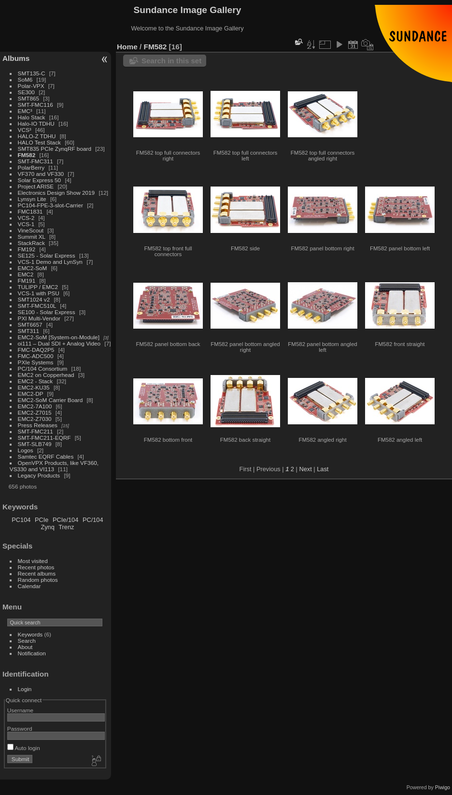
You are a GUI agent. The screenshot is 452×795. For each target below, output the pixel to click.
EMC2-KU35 (34, 387)
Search (27, 640)
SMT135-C (31, 73)
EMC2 (26, 274)
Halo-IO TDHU (36, 123)
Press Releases (37, 425)
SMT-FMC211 (35, 431)
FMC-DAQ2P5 (36, 350)
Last (322, 469)
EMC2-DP (30, 393)
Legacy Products (39, 475)
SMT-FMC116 (35, 104)
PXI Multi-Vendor (39, 318)
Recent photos (36, 567)
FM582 (27, 155)
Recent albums (37, 573)
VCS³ (24, 130)
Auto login (23, 748)
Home (127, 47)
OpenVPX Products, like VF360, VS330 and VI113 (54, 466)
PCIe (41, 519)
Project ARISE (36, 186)
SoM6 (25, 79)
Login (25, 689)
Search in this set (171, 61)
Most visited (33, 561)
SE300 (26, 92)
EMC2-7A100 (35, 406)
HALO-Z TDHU (37, 136)
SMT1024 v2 (34, 299)
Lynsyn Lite (32, 199)
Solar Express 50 (39, 180)
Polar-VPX (31, 86)
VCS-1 (26, 224)
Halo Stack (31, 117)
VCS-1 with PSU (38, 293)
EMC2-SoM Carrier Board (50, 400)
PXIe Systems (36, 362)
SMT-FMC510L (37, 306)
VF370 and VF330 (41, 174)
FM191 (27, 280)
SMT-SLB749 (35, 444)
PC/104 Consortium (43, 368)
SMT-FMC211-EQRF (44, 437)
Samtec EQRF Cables (46, 456)
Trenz (66, 527)
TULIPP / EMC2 (38, 287)
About (25, 647)
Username (20, 710)
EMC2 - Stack (35, 381)
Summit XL (31, 236)
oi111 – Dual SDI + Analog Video (59, 343)
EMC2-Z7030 (35, 419)
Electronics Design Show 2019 (56, 192)
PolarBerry (31, 167)
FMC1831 (30, 211)
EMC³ (25, 111)
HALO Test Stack (39, 142)
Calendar (29, 586)
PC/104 (93, 519)
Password (19, 728)
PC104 (21, 519)
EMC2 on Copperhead (46, 375)
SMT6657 (30, 324)
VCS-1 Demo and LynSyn (50, 262)
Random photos (38, 580)
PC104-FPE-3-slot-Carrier (50, 205)
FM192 (27, 249)
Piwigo (442, 787)
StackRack (31, 243)
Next (305, 469)
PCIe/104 (65, 519)
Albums (15, 58)
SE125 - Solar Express (46, 255)
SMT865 (28, 98)
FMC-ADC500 (36, 356)
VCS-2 (26, 218)
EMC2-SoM (32, 268)
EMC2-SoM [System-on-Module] (58, 337)
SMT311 (28, 331)
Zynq (47, 527)
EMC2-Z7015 (35, 412)
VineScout (30, 230)
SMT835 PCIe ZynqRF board (54, 148)
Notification (32, 653)
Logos (25, 450)
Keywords (30, 634)
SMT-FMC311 (35, 161)
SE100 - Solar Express (46, 312)
